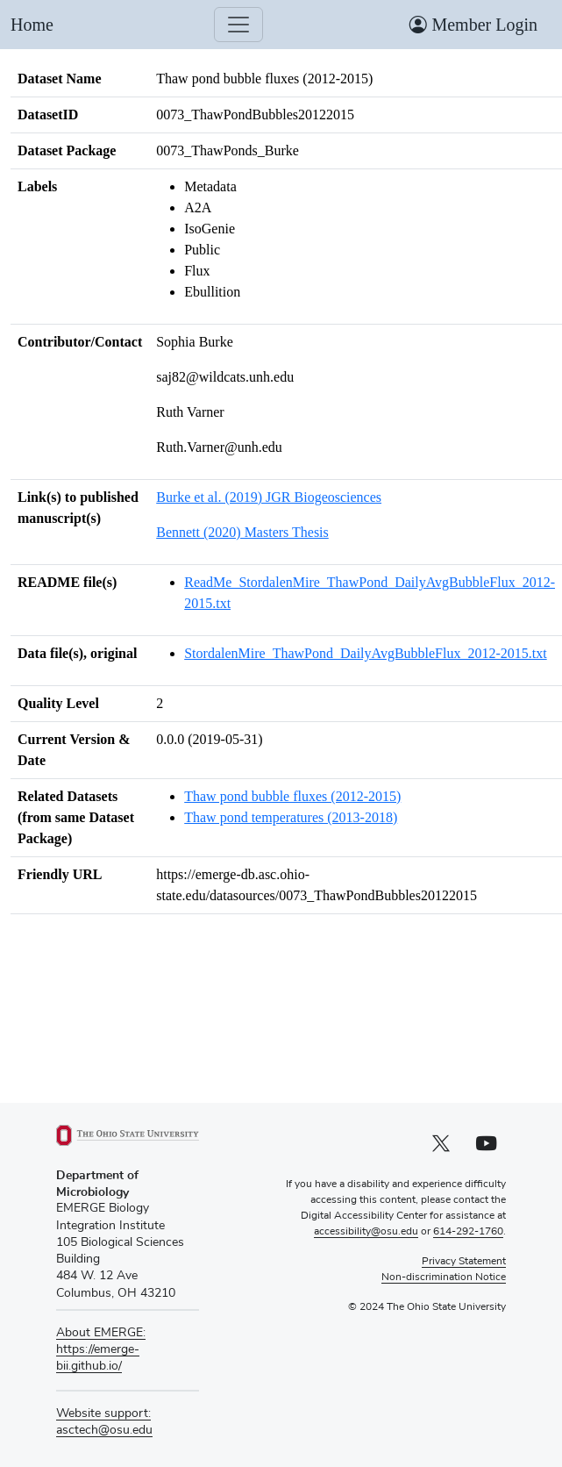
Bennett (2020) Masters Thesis (242, 532)
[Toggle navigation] (238, 24)
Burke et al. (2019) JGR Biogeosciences (268, 497)
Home (32, 24)
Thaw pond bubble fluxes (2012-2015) (292, 796)
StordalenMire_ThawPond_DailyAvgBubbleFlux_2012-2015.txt (365, 653)
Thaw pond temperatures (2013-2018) (290, 817)
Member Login (473, 24)
